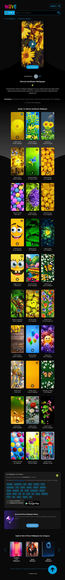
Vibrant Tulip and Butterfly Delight (32, 462)
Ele (37, 76)
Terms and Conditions (29, 569)
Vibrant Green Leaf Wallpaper (32, 249)
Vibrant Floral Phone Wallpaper (32, 426)
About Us (19, 569)
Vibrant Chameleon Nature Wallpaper (17, 320)
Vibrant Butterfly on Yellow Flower (32, 178)
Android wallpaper (19, 480)
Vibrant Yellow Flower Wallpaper (32, 142)
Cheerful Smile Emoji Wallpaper (17, 249)
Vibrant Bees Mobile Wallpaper (17, 426)
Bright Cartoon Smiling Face (17, 284)
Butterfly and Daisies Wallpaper (48, 284)
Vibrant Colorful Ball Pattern (17, 213)
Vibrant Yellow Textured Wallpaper (32, 391)
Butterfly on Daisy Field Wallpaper (48, 391)
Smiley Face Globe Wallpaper (47, 355)
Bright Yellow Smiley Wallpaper (17, 178)
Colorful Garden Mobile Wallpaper (32, 284)
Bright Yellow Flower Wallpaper (17, 142)
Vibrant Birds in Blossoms (17, 391)
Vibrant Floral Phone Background (47, 320)
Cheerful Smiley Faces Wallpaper (47, 213)
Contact (12, 569)
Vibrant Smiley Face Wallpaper (48, 178)
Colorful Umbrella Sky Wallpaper (17, 462)
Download (32, 67)
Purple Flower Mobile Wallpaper (32, 213)
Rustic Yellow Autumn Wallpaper (17, 355)
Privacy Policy (41, 569)
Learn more (32, 525)
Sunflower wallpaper (24, 19)
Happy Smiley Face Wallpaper (48, 249)
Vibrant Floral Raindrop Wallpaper (47, 426)
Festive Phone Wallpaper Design (47, 462)
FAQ (48, 569)
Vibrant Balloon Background (32, 355)
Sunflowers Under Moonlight (47, 142)
